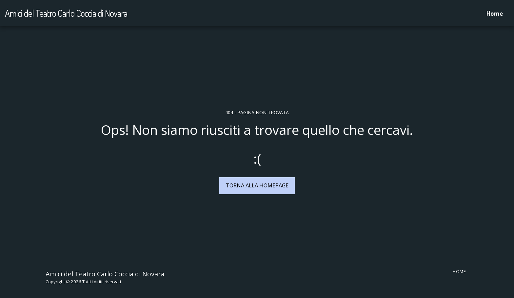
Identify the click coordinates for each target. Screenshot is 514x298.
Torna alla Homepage (257, 185)
